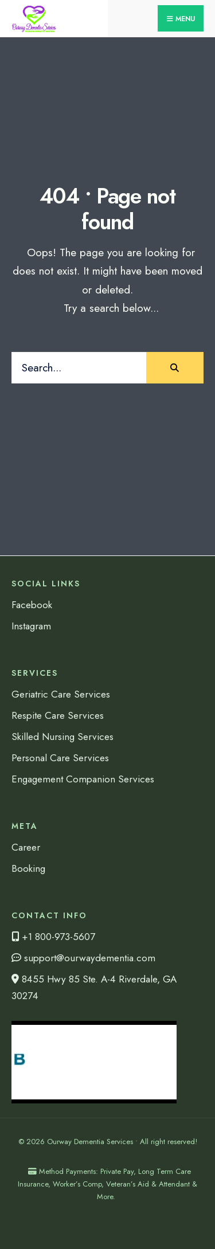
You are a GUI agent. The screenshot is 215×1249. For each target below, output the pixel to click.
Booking (28, 868)
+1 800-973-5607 (53, 936)
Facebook (31, 605)
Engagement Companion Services (82, 779)
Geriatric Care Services (60, 694)
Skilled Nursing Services (62, 736)
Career (25, 847)
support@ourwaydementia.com (83, 958)
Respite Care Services (57, 715)
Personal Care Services (60, 758)
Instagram (31, 626)
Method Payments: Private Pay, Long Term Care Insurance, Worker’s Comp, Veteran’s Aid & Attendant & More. (107, 1184)
